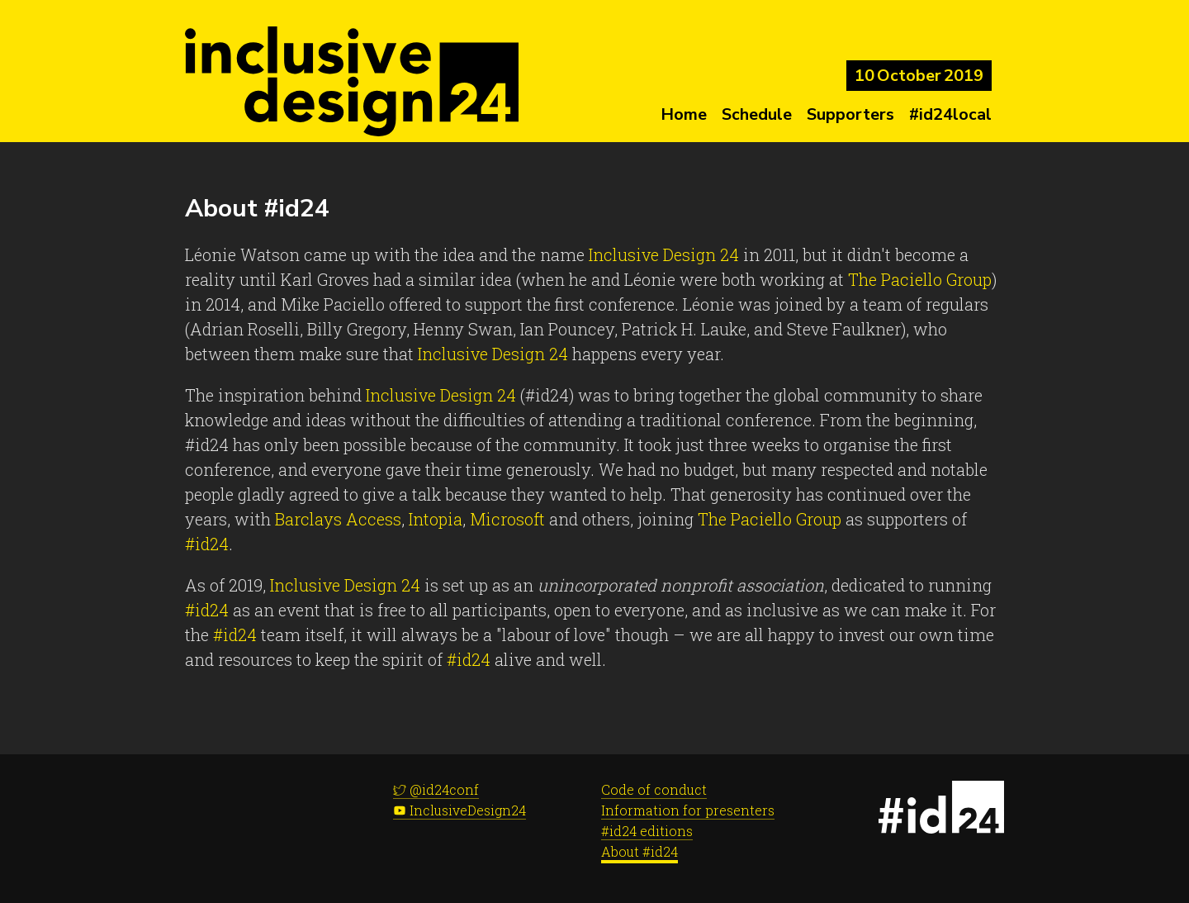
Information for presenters (688, 810)
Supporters (850, 114)
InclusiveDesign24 (459, 810)
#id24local (950, 114)
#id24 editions (647, 830)
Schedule (757, 114)
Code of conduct (654, 789)
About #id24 (639, 851)
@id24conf (436, 789)
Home (684, 114)
